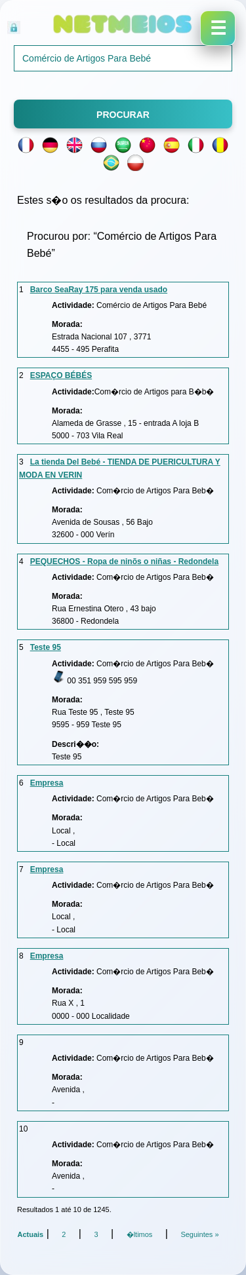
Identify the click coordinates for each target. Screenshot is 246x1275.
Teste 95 (45, 647)
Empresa (47, 783)
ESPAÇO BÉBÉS (61, 375)
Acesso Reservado (82, 26)
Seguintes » (199, 1234)
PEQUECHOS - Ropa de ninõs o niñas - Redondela (124, 561)
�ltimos (140, 1234)
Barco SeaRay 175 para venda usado (98, 289)
